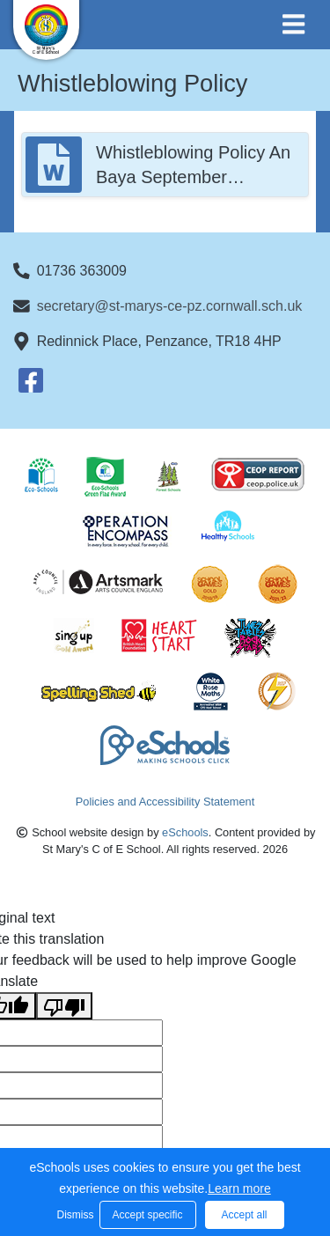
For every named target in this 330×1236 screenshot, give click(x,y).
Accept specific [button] (147, 1215)
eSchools (185, 832)
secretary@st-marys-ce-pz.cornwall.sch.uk (170, 305)
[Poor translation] (64, 1005)
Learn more (239, 1188)
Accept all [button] (244, 1215)
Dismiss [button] (74, 1215)
